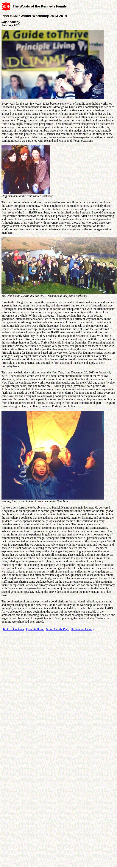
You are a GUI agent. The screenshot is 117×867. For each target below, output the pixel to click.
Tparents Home (35, 629)
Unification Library (82, 629)
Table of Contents (13, 629)
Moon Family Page (57, 629)
